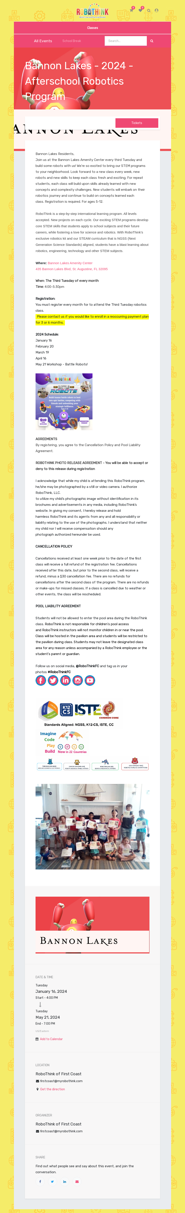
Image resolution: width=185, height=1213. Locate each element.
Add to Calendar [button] (51, 1039)
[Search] (152, 41)
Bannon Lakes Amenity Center (69, 263)
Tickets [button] (136, 123)
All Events (40, 41)
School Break (69, 41)
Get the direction (52, 1089)
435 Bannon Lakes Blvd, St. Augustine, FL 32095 (72, 269)
